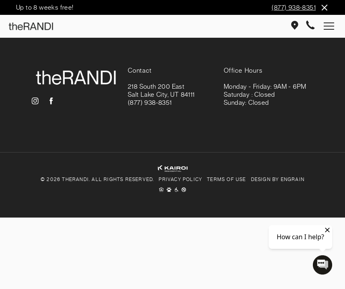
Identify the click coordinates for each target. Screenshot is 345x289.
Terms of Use (226, 179)
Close (324, 7)
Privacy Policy (180, 179)
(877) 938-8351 (294, 7)
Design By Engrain (277, 179)
